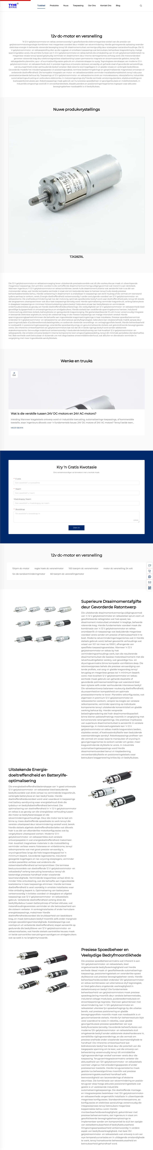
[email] (149, 582)
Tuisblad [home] (41, 5)
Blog (118, 5)
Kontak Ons (105, 5)
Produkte (54, 5)
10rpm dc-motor (20, 568)
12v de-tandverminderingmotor (28, 574)
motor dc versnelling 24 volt (118, 568)
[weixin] (149, 588)
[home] (13, 5)
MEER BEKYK (17, 428)
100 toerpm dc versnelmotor (83, 568)
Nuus (65, 5)
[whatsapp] (149, 576)
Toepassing (78, 5)
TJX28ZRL (76, 256)
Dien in (76, 528)
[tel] (149, 571)
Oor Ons (92, 5)
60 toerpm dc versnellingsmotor (67, 574)
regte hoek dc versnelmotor (49, 568)
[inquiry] (149, 565)
